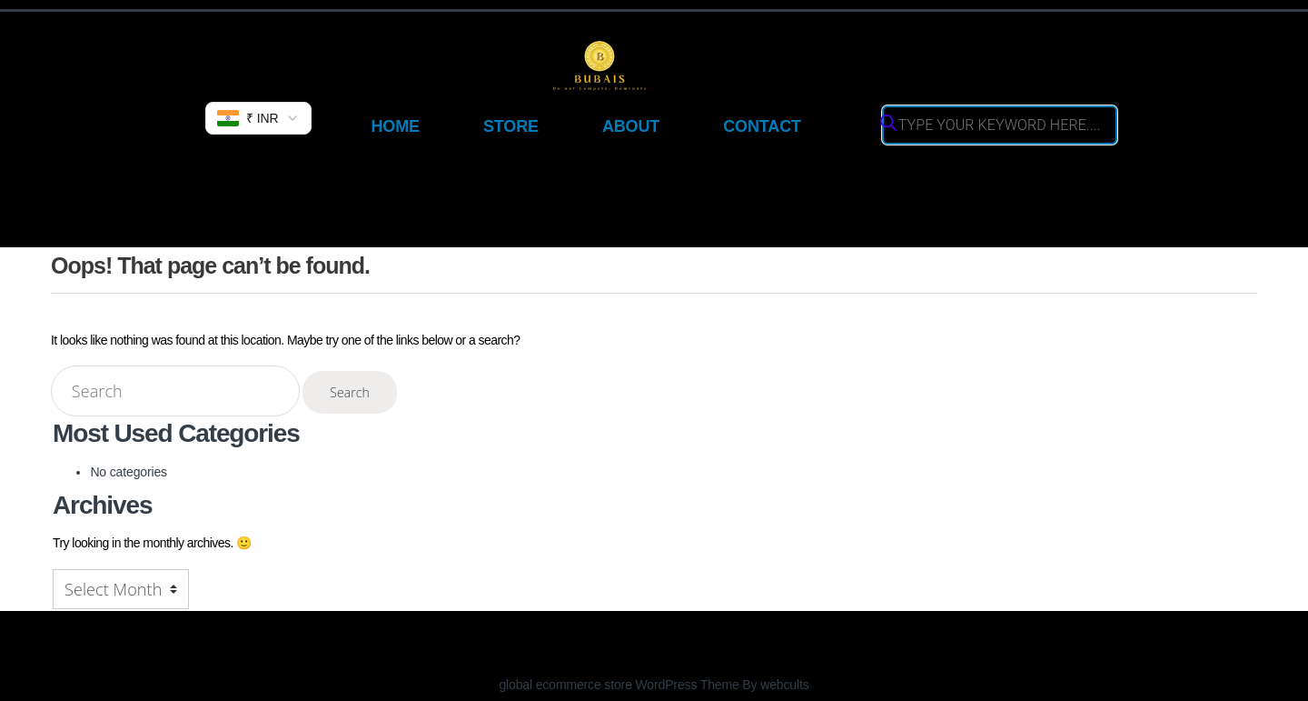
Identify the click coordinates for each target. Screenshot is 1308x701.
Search (350, 392)
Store (511, 126)
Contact (762, 126)
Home (395, 126)
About (630, 126)
